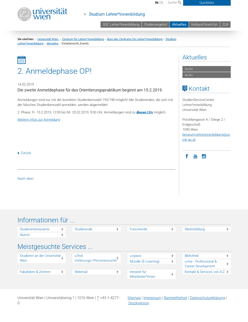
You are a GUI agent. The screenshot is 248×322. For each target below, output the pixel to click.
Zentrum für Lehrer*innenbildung (83, 39)
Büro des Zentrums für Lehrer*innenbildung (134, 39)
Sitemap (134, 298)
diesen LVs (144, 112)
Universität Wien (48, 39)
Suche (174, 2)
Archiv (189, 75)
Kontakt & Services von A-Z (205, 272)
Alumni (25, 235)
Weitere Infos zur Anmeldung (38, 120)
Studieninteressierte (34, 229)
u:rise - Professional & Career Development (201, 263)
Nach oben (25, 179)
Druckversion (138, 303)
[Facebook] (186, 156)
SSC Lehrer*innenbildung (121, 24)
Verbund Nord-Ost (204, 24)
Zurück (24, 153)
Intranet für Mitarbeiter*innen (142, 274)
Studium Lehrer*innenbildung (117, 14)
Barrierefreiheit (175, 298)
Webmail (81, 272)
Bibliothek (192, 256)
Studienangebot (155, 24)
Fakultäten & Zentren (35, 272)
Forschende (138, 229)
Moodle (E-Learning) (145, 261)
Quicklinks (206, 3)
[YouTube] (195, 156)
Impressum (152, 298)
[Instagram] (204, 156)
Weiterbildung (195, 229)
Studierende (83, 229)
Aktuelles (179, 24)
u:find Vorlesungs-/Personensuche (96, 258)
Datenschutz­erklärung (207, 298)
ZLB (225, 24)
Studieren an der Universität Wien (40, 258)
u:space (135, 256)
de (159, 3)
